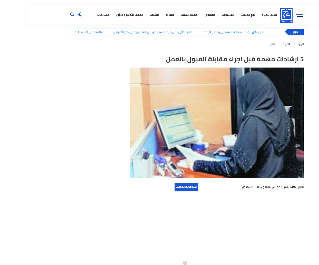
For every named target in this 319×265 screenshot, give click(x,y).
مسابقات (75, 74)
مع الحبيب (219, 74)
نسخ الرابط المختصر (158, 247)
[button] (210, 2)
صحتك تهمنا (161, 74)
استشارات (200, 74)
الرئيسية (271, 104)
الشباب (126, 74)
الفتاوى (181, 74)
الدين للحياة (241, 74)
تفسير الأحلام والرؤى (101, 74)
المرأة (142, 74)
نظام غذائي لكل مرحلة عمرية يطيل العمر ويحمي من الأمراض (128, 92)
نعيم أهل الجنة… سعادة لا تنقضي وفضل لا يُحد (208, 92)
